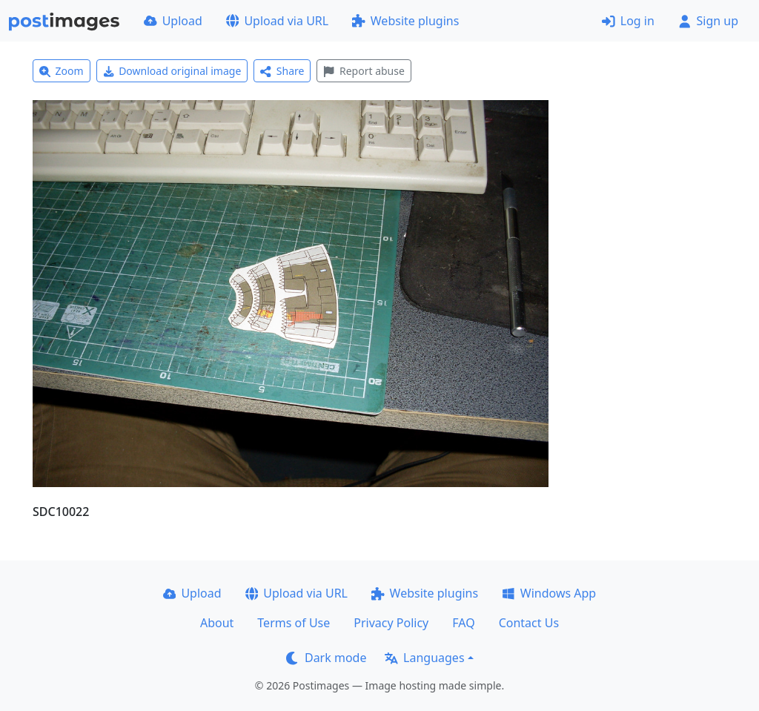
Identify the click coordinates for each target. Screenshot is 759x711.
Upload (173, 21)
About (216, 623)
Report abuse (363, 71)
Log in (628, 21)
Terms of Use (293, 623)
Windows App (549, 593)
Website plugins (405, 21)
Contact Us (529, 623)
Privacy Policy (391, 623)
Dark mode (326, 657)
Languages (424, 657)
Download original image (172, 71)
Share (282, 71)
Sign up (708, 21)
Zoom (61, 71)
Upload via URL (277, 21)
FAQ (463, 623)
